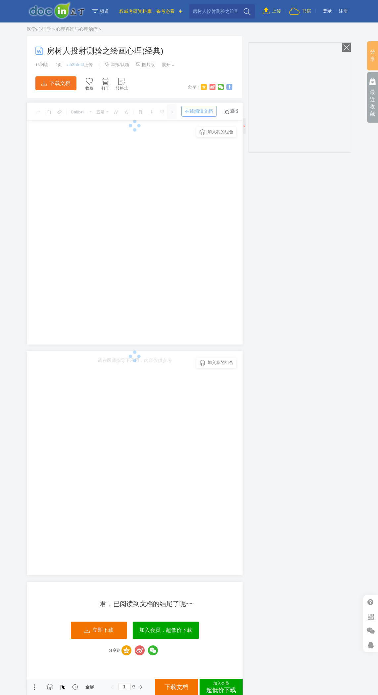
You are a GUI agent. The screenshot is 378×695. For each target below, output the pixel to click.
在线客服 (370, 645)
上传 (272, 11)
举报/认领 (117, 64)
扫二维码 (370, 616)
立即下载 (99, 630)
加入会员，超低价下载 (165, 630)
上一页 (113, 687)
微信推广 (370, 631)
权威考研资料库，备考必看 (147, 11)
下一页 (141, 687)
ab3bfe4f (75, 64)
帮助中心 (370, 602)
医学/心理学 (39, 29)
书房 (300, 11)
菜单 (34, 687)
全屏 (89, 686)
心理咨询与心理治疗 (77, 29)
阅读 (41, 64)
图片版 (145, 64)
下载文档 (56, 83)
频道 (100, 11)
